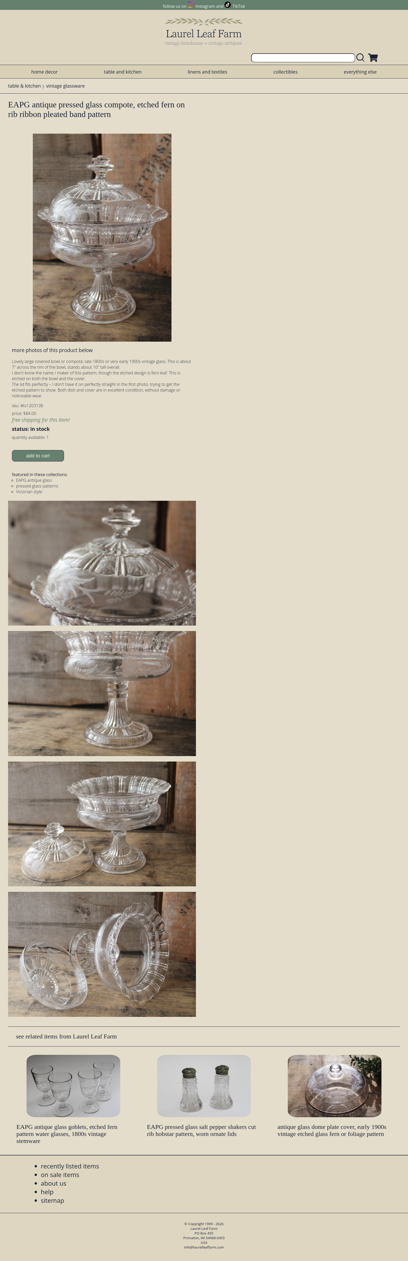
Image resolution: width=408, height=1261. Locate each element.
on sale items (60, 1174)
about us (53, 1183)
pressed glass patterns (37, 486)
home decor (44, 72)
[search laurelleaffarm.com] (361, 57)
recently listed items (70, 1166)
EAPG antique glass (34, 480)
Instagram (205, 6)
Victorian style (29, 492)
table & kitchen (24, 86)
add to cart (38, 455)
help (47, 1191)
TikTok (239, 6)
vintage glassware (65, 86)
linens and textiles (207, 72)
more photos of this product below (52, 350)
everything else (360, 72)
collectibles (285, 72)
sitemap (52, 1200)
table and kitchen (123, 72)
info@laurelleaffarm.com (204, 1247)
